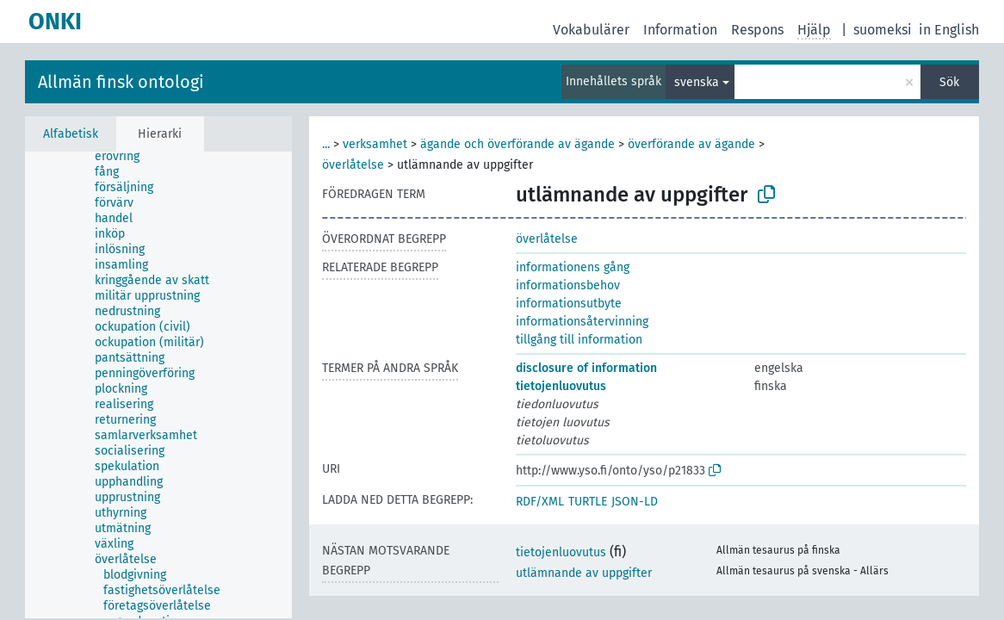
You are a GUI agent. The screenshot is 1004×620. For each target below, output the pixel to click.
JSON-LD (634, 501)
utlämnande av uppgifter (584, 573)
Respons (757, 30)
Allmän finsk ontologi (121, 81)
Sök (949, 82)
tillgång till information (579, 339)
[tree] (158, 385)
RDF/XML (540, 501)
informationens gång (572, 267)
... (326, 144)
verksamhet (375, 144)
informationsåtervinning (582, 321)
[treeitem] (124, 156)
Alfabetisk (70, 134)
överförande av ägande (691, 144)
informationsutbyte (569, 303)
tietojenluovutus (561, 386)
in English (949, 30)
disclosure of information (586, 368)
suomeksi (882, 30)
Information (680, 30)
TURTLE (587, 501)
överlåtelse (353, 165)
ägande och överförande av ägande (517, 144)
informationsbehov (568, 285)
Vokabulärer (591, 30)
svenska (696, 82)
